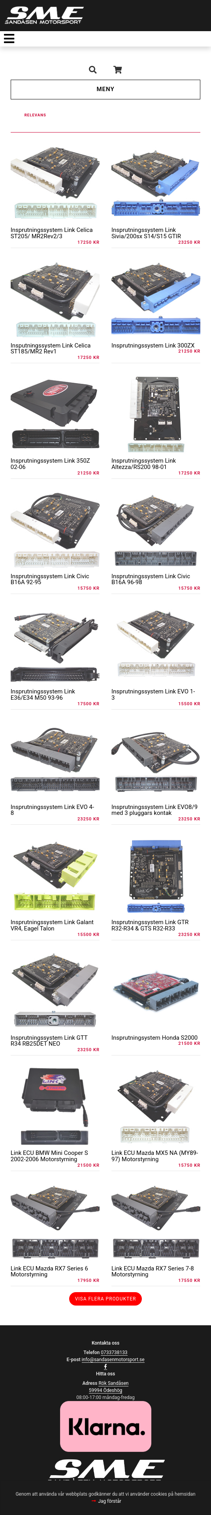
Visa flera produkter (105, 1299)
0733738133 (114, 1352)
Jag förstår (109, 1501)
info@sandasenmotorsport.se (113, 1359)
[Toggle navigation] (9, 39)
